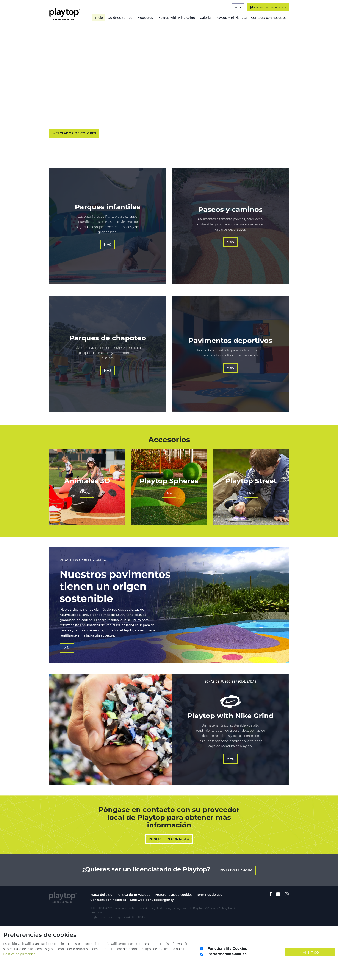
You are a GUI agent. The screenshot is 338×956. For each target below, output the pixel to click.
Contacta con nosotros (108, 894)
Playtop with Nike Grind (175, 18)
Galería (204, 18)
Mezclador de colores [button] (74, 134)
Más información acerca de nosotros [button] (133, 134)
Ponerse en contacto (169, 834)
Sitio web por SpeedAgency (152, 894)
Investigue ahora (236, 864)
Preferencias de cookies (173, 889)
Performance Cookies (227, 948)
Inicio (97, 18)
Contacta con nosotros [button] (268, 18)
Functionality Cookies (227, 943)
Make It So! (310, 947)
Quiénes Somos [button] (118, 18)
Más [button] (107, 245)
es (238, 7)
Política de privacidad (133, 889)
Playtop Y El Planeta (230, 18)
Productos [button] (144, 18)
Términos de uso (209, 889)
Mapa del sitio (101, 889)
